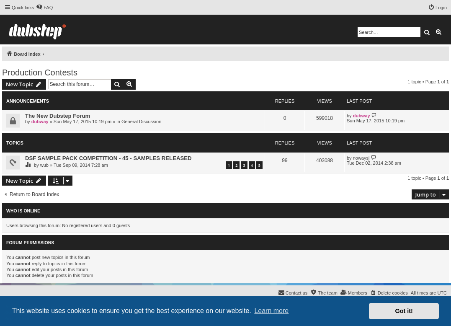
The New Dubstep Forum (57, 116)
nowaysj (361, 157)
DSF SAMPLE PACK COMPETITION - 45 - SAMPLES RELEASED (108, 158)
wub (44, 165)
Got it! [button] (404, 311)
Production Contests (39, 72)
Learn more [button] (271, 310)
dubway (40, 121)
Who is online (23, 210)
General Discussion (141, 121)
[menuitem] (44, 8)
